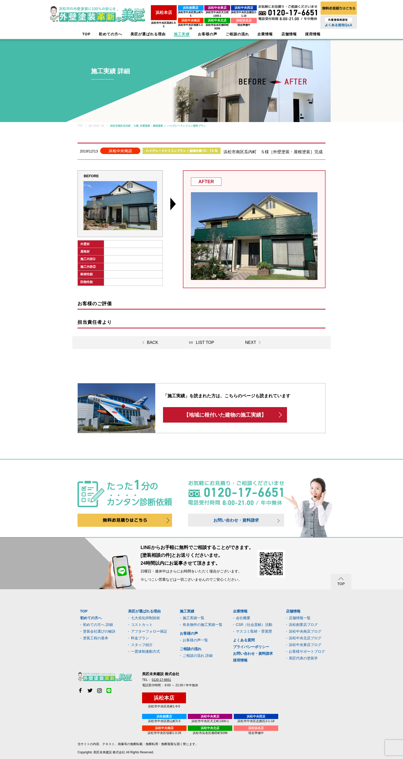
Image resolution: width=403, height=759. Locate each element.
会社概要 (243, 618)
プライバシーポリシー (251, 647)
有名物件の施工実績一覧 (202, 625)
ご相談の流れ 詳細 (198, 655)
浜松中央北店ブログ (305, 638)
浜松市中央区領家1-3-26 (170, 21)
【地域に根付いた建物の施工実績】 (225, 415)
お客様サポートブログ (307, 651)
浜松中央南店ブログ (305, 631)
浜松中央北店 (204, 17)
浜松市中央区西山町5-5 (170, 12)
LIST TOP (205, 342)
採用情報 (240, 660)
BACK (152, 342)
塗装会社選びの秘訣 (99, 631)
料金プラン (140, 638)
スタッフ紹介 (142, 645)
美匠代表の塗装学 (303, 658)
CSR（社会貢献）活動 (254, 625)
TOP (86, 34)
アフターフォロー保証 (149, 631)
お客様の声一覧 (195, 640)
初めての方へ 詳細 (98, 625)
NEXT (250, 342)
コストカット (142, 625)
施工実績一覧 (193, 618)
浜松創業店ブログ (303, 625)
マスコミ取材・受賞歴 (254, 631)
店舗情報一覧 (300, 618)
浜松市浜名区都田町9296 (204, 21)
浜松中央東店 (204, 8)
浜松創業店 (170, 8)
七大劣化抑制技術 (145, 618)
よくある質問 (244, 640)
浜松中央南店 (170, 17)
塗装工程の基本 (95, 638)
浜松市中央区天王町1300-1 (204, 12)
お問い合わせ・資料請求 (236, 520)
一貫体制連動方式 (145, 651)
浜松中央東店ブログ (305, 645)
